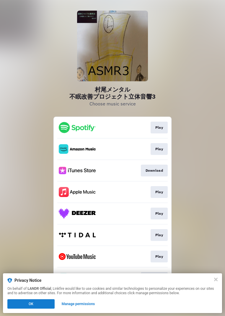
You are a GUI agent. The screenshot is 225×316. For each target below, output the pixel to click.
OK (31, 304)
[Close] (216, 279)
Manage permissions (78, 304)
